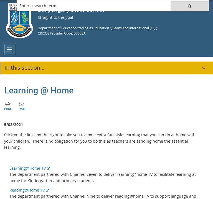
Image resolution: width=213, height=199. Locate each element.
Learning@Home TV (29, 168)
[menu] (9, 49)
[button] (189, 5)
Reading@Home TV (29, 190)
